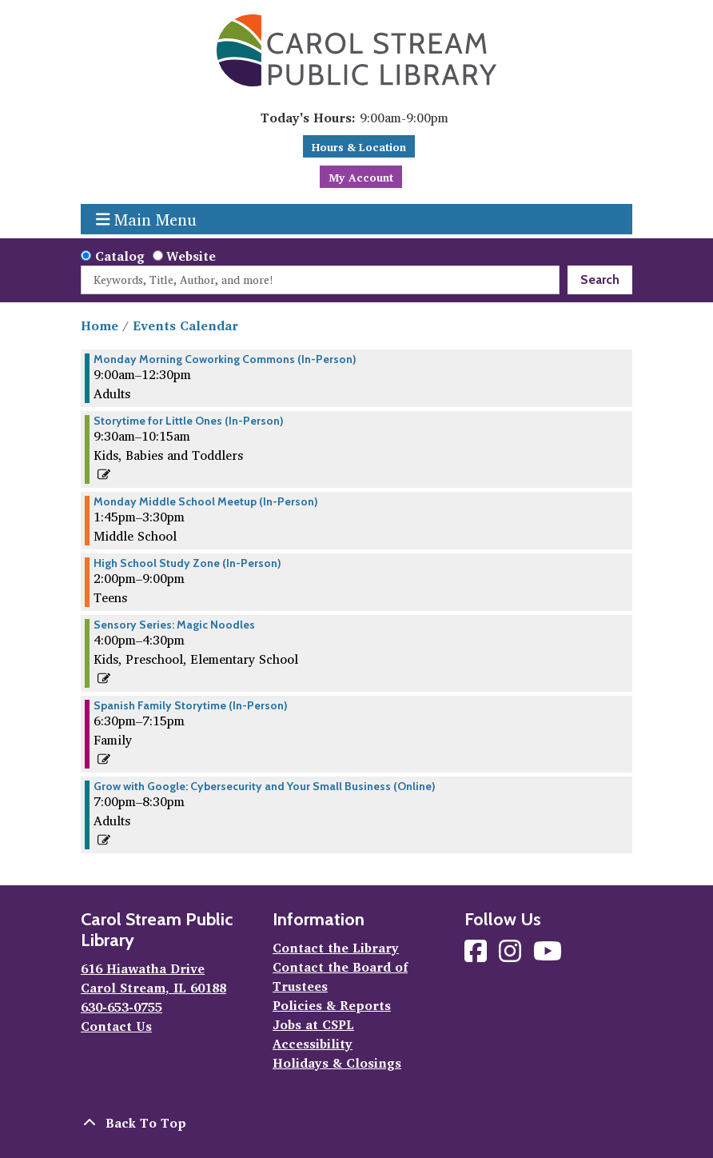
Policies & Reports (332, 1005)
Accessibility (313, 1043)
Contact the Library (336, 947)
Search (599, 279)
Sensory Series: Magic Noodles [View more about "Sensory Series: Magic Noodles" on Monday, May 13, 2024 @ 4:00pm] (174, 624)
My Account (361, 177)
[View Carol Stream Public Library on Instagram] (512, 955)
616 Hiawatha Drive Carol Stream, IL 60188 (153, 978)
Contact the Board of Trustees (340, 976)
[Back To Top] (356, 1122)
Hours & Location (359, 147)
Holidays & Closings (337, 1062)
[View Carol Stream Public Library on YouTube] (547, 955)
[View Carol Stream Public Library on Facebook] (477, 955)
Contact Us (116, 1026)
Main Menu (146, 219)
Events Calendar (185, 325)
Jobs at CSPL (313, 1024)
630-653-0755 (121, 1006)
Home (99, 325)
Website (191, 256)
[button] (354, 117)
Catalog (120, 256)
